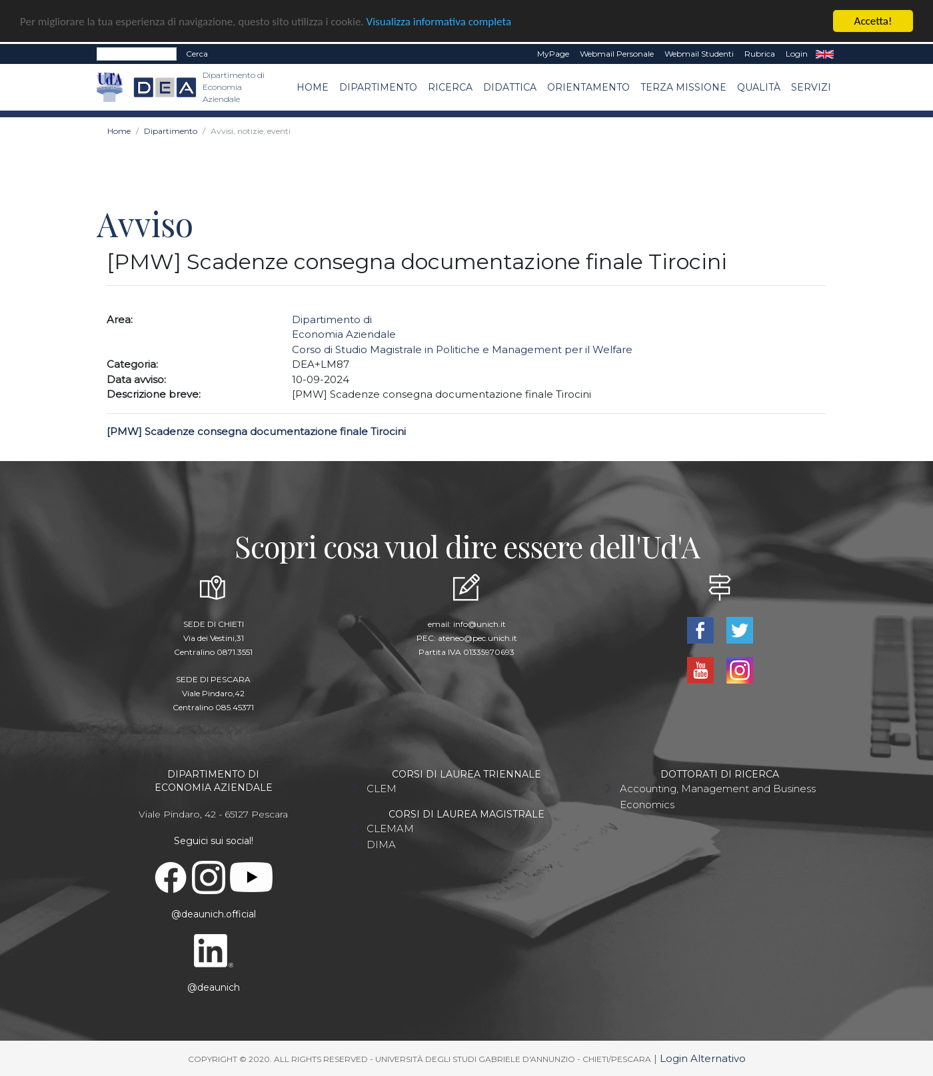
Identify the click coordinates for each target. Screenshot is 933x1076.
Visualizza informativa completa (439, 21)
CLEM (382, 788)
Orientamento (588, 87)
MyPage (553, 54)
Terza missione (683, 87)
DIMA (381, 844)
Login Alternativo (703, 1058)
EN (824, 54)
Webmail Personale (617, 54)
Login (797, 54)
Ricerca (450, 87)
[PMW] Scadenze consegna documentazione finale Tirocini (256, 431)
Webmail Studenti (699, 54)
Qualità (758, 87)
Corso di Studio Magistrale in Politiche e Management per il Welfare (462, 349)
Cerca (197, 54)
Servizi (811, 87)
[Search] (137, 54)
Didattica (509, 87)
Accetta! (873, 21)
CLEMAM (390, 828)
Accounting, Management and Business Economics (718, 796)
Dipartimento (378, 87)
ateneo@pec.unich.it (477, 638)
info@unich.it (479, 624)
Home (313, 87)
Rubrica (759, 54)
